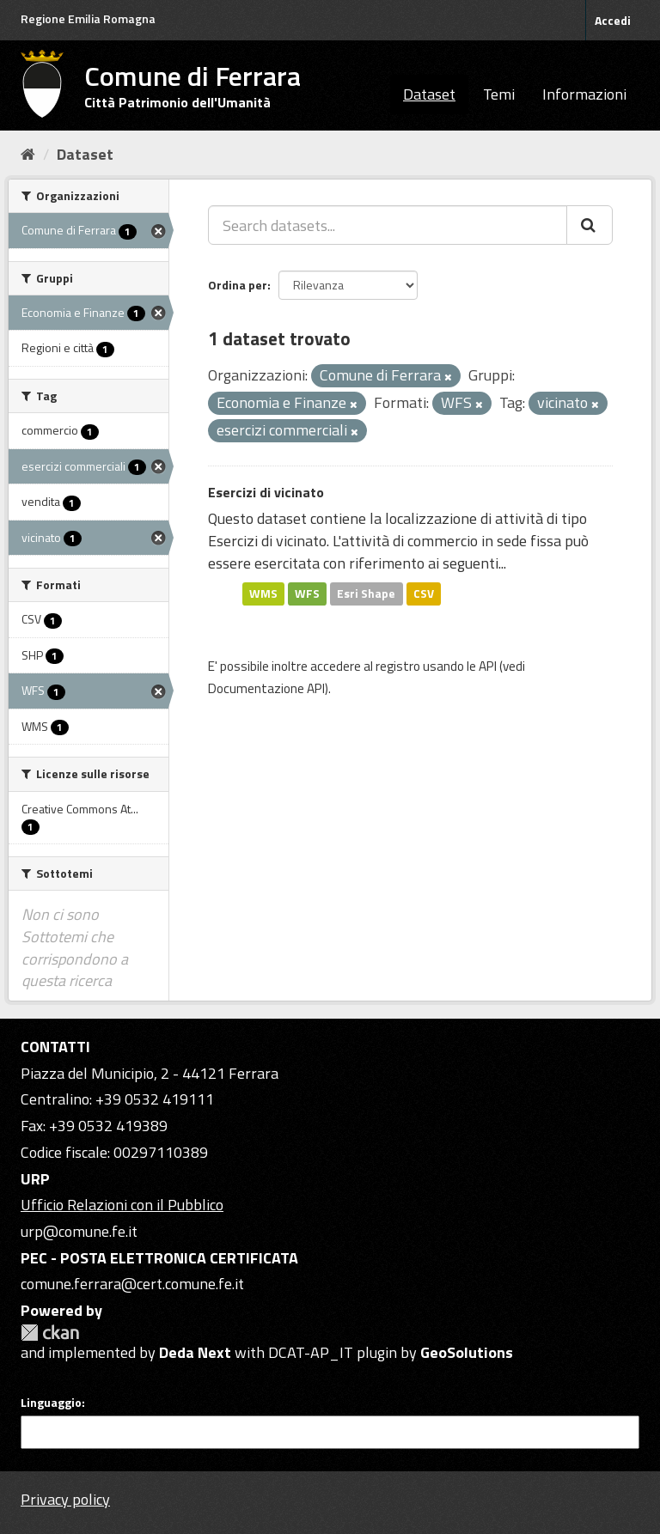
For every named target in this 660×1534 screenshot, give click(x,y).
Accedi (613, 20)
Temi (499, 94)
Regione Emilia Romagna (88, 18)
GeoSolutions (466, 1352)
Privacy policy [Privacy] (65, 1499)
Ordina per (237, 285)
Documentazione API (266, 688)
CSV (423, 593)
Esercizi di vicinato (266, 492)
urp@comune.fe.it (79, 1231)
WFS (307, 593)
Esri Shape (366, 593)
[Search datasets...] (387, 225)
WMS (263, 593)
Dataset (429, 94)
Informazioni (584, 94)
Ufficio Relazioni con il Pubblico (122, 1204)
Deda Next (195, 1352)
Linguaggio (51, 1402)
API (488, 666)
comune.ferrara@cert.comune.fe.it (132, 1283)
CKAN (50, 1333)
